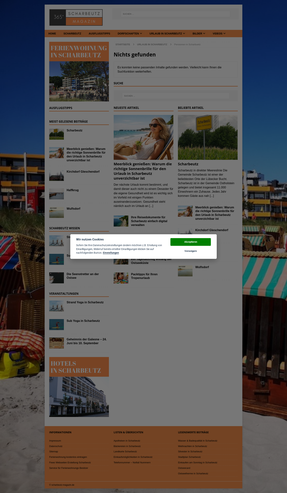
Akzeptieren (190, 241)
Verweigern (190, 251)
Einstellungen (111, 252)
